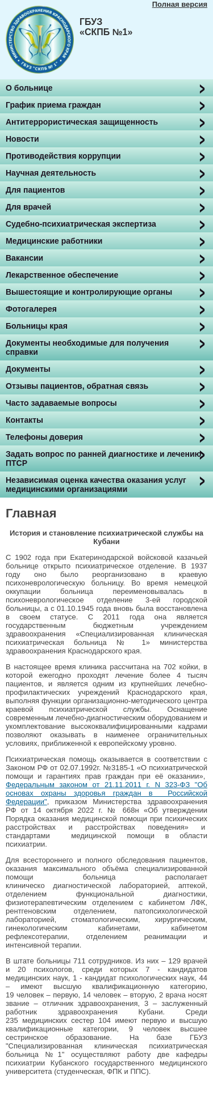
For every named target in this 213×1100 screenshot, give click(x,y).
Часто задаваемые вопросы (61, 402)
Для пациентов (35, 189)
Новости (22, 138)
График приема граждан (53, 104)
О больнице (29, 87)
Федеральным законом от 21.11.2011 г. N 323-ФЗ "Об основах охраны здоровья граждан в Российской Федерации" (106, 793)
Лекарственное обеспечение (62, 274)
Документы (28, 368)
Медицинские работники (54, 240)
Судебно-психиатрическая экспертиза (81, 223)
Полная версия (179, 4)
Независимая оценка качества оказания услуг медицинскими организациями (96, 484)
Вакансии (24, 257)
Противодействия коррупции (63, 155)
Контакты (24, 419)
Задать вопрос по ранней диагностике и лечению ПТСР (103, 458)
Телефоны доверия (44, 436)
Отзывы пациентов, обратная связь (77, 385)
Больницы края (37, 325)
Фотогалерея (31, 308)
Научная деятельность (51, 172)
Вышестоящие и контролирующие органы (89, 291)
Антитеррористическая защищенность (82, 121)
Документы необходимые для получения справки (87, 347)
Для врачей (28, 206)
